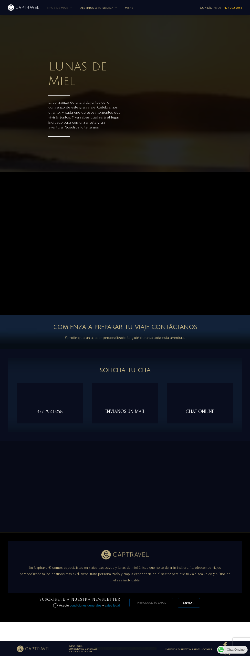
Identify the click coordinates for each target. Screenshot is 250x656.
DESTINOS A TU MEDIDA (98, 8)
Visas (129, 8)
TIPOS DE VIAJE (59, 8)
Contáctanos (221, 8)
